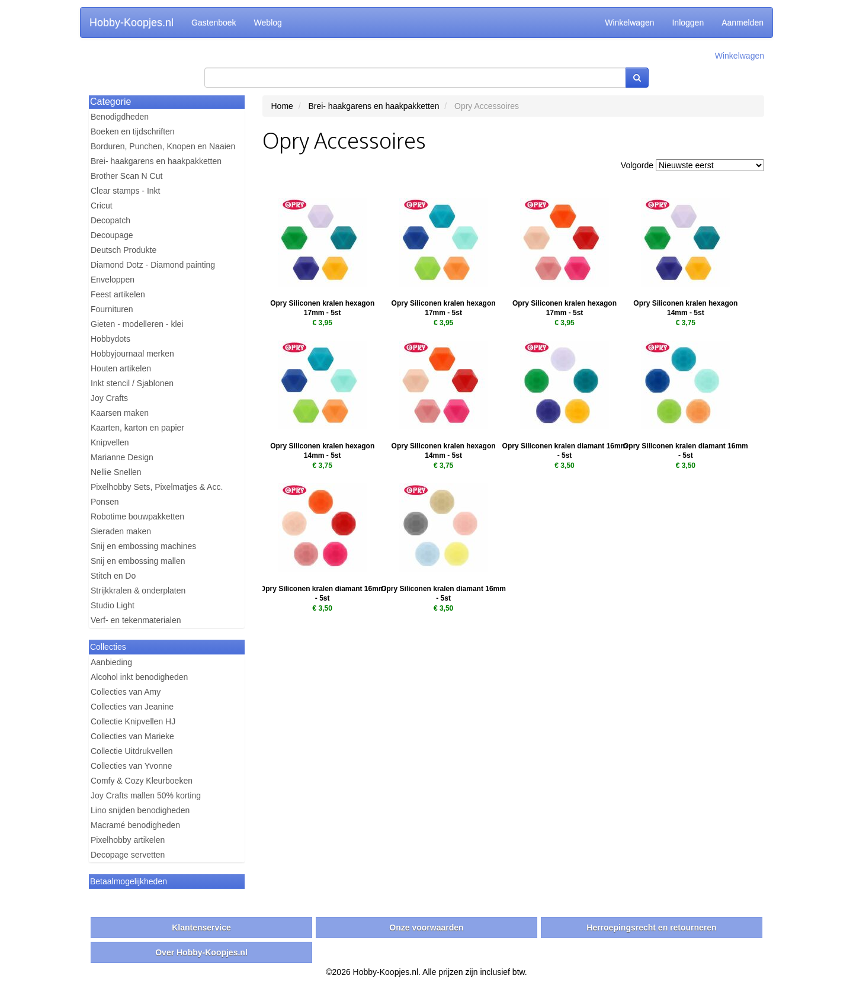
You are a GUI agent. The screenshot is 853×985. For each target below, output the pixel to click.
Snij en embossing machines (143, 546)
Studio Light (112, 605)
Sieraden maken (121, 531)
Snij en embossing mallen (138, 561)
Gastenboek (213, 22)
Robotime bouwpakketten (137, 516)
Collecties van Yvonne (131, 766)
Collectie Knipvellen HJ (133, 721)
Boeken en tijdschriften (133, 131)
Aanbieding (111, 662)
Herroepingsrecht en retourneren (651, 927)
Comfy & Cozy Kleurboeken (142, 780)
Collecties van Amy (126, 692)
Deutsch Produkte (123, 250)
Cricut (102, 205)
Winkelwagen (629, 22)
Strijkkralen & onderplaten (138, 590)
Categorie (110, 102)
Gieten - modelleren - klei (137, 324)
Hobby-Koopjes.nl (131, 22)
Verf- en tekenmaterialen (136, 620)
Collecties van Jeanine (132, 706)
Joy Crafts (109, 398)
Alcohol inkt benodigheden (139, 677)
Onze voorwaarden (426, 927)
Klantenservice (201, 927)
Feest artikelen (118, 294)
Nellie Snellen (116, 472)
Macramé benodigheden (135, 825)
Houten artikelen (121, 368)
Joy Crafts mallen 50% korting (146, 795)
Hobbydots (110, 339)
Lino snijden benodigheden (140, 810)
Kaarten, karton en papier (137, 427)
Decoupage (112, 235)
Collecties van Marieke (132, 736)
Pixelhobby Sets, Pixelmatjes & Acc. (157, 487)
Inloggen (688, 22)
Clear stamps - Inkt (125, 190)
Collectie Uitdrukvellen (132, 751)
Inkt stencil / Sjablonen (132, 383)
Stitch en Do (113, 575)
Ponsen (104, 501)
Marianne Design (122, 457)
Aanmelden (742, 22)
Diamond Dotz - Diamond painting (153, 264)
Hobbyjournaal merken (132, 353)
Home (282, 106)
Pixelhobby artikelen (128, 840)
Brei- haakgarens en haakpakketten (156, 161)
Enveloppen (112, 279)
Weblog (268, 22)
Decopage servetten (128, 854)
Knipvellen (110, 442)
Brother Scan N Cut (126, 176)
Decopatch (110, 220)
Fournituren (112, 309)
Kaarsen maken (120, 413)
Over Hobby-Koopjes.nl (201, 952)
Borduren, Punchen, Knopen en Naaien (163, 146)
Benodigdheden (120, 116)
